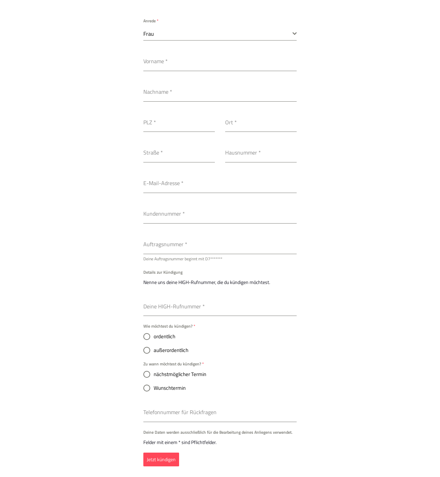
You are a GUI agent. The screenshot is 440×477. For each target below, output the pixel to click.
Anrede (150, 21)
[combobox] (220, 34)
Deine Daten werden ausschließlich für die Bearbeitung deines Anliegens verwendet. (218, 432)
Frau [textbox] (148, 34)
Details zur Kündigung (163, 272)
